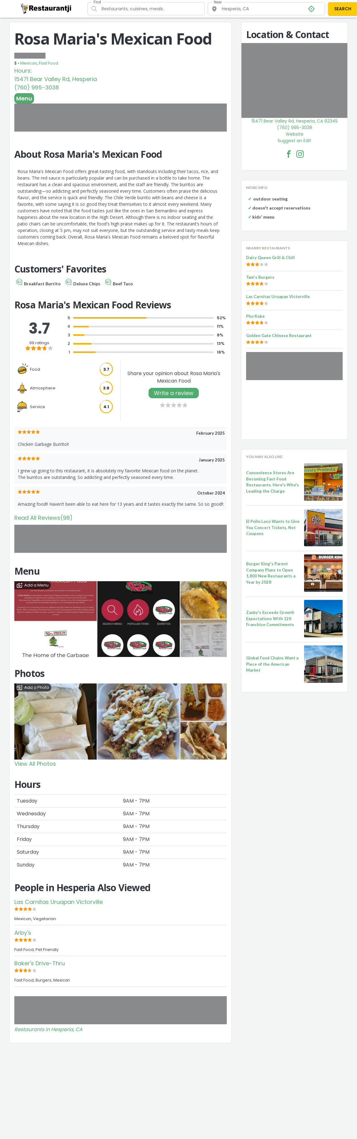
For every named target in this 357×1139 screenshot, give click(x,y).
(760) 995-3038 (36, 87)
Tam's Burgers (260, 277)
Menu (24, 98)
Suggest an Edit (294, 141)
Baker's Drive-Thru (39, 963)
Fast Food (48, 63)
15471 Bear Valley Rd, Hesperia (55, 79)
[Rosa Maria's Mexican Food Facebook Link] (289, 154)
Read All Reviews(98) (43, 518)
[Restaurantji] (46, 8)
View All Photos (35, 764)
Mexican (28, 63)
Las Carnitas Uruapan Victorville (58, 902)
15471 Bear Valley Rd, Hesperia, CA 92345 (294, 121)
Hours (22, 71)
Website (294, 134)
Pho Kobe (255, 316)
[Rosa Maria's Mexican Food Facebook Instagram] (300, 154)
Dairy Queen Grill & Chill (270, 257)
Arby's (22, 933)
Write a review (173, 393)
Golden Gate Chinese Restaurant (279, 335)
